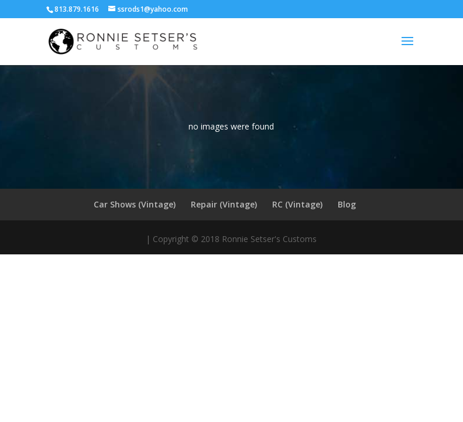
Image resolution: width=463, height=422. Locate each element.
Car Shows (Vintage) (135, 204)
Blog (347, 204)
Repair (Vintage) (224, 204)
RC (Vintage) (297, 204)
